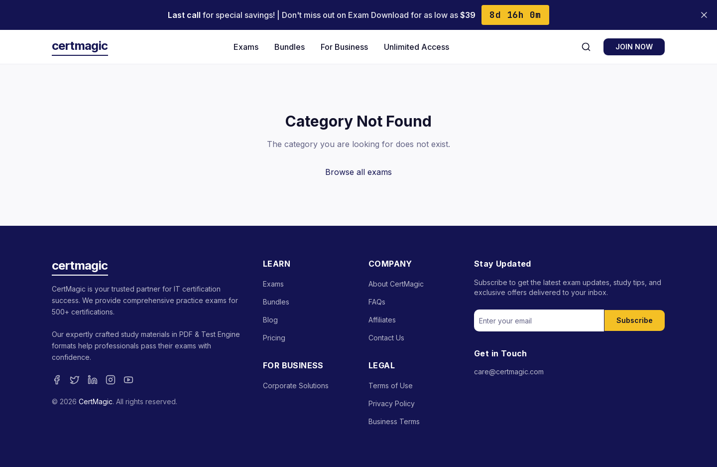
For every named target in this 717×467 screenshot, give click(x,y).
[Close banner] (704, 15)
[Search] (586, 47)
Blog (270, 319)
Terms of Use (390, 385)
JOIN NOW (634, 46)
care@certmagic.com (509, 371)
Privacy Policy (391, 403)
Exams (246, 47)
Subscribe (634, 320)
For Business (344, 47)
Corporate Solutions (296, 385)
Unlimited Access (416, 47)
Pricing (274, 337)
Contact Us (386, 337)
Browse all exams (358, 172)
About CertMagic (396, 284)
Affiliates (382, 319)
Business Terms (394, 421)
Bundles (289, 47)
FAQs (376, 302)
